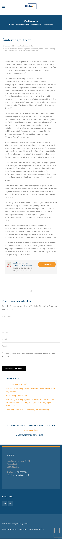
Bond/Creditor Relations (13, 49)
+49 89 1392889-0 (20, 472)
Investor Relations (9, 50)
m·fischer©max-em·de (21, 475)
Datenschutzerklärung (9, 529)
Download (47, 264)
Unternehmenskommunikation (27, 50)
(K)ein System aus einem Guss (29, 435)
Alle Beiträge (31, 430)
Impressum (22, 529)
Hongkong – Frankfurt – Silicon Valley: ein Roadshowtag (27, 410)
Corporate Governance (30, 49)
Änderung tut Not (20, 263)
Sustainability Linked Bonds (16, 395)
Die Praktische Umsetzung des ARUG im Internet (32, 425)
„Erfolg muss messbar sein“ (16, 384)
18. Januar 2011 (8, 46)
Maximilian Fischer (27, 46)
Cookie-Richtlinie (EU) (36, 529)
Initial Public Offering (47, 49)
